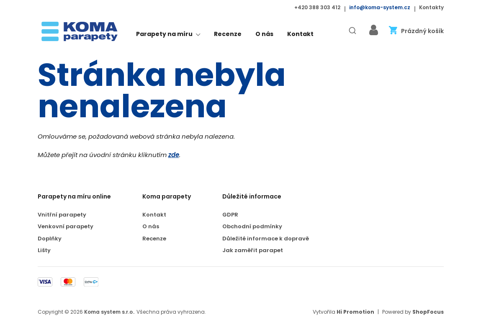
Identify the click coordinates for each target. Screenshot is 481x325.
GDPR (230, 215)
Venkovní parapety (65, 227)
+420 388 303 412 (317, 7)
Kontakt (300, 34)
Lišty (44, 250)
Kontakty (431, 7)
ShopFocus (428, 312)
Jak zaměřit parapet (252, 250)
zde (173, 155)
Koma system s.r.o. (109, 312)
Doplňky (50, 239)
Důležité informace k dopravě (265, 239)
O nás (264, 34)
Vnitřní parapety (62, 215)
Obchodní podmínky (252, 227)
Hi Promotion (355, 312)
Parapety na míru (168, 35)
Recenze (228, 34)
